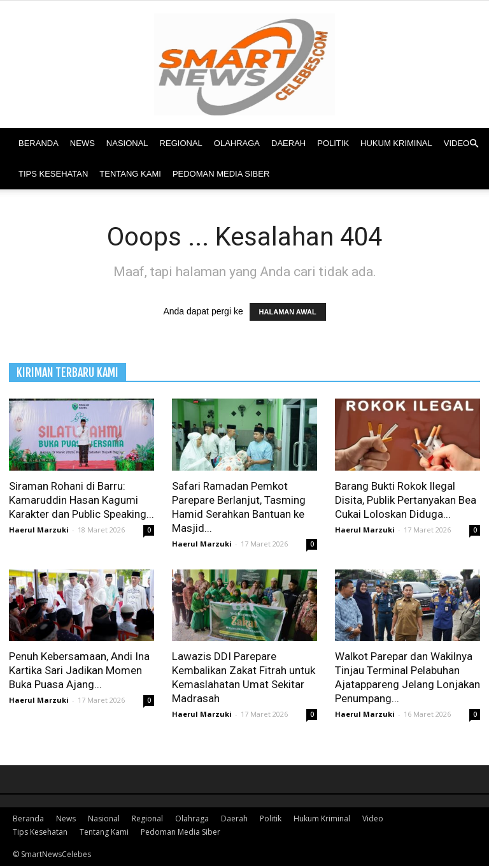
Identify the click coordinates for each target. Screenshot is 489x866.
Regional (181, 143)
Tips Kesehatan (53, 174)
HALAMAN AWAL (287, 312)
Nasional (127, 143)
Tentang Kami (130, 174)
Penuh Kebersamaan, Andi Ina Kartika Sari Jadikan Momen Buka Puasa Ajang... (79, 670)
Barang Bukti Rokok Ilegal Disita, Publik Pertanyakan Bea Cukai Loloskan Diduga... (405, 500)
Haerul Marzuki (39, 529)
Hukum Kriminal (396, 143)
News (82, 143)
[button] (473, 144)
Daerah (288, 143)
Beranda (38, 143)
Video (456, 143)
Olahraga (237, 143)
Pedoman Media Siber (221, 174)
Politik (333, 143)
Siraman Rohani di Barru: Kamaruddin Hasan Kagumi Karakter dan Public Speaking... (81, 500)
